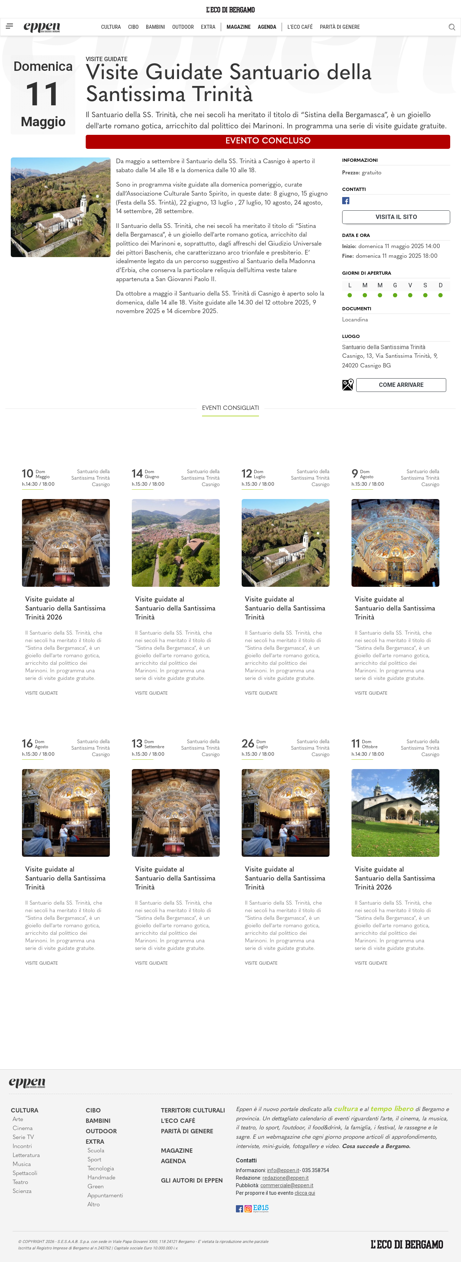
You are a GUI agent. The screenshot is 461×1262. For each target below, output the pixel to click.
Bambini (98, 1121)
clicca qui (305, 1193)
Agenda (173, 1162)
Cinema (23, 1128)
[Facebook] (345, 200)
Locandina (355, 320)
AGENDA (267, 27)
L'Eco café (178, 1121)
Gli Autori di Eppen (192, 1181)
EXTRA (208, 27)
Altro (94, 1205)
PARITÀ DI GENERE (340, 27)
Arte (18, 1119)
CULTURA (111, 27)
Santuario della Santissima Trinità (383, 347)
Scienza (22, 1191)
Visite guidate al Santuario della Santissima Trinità (175, 608)
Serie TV (23, 1137)
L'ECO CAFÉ (300, 27)
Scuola (96, 1151)
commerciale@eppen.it (286, 1185)
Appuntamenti (105, 1196)
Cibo (93, 1111)
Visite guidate (106, 59)
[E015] (261, 1208)
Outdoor (101, 1132)
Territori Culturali (193, 1111)
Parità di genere (187, 1132)
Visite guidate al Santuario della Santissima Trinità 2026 (65, 608)
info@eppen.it (283, 1170)
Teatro (20, 1182)
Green (96, 1187)
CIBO (133, 27)
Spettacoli (25, 1173)
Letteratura (26, 1155)
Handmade (101, 1178)
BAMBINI (155, 27)
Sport (94, 1160)
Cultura (24, 1111)
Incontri (22, 1146)
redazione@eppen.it (286, 1178)
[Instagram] (248, 1208)
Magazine (177, 1151)
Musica (22, 1164)
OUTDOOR (183, 27)
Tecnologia (101, 1169)
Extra (95, 1142)
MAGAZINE (239, 27)
